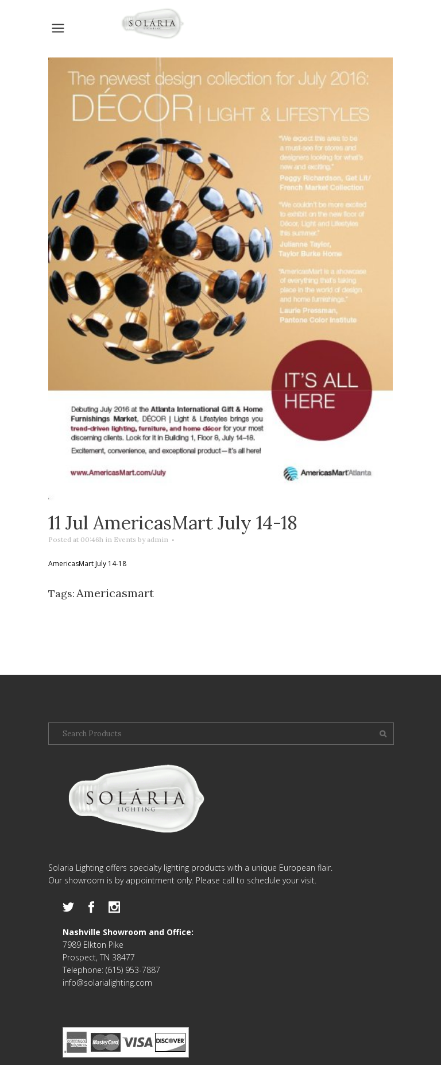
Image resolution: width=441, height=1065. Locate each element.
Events (125, 539)
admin (157, 539)
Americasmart (115, 593)
